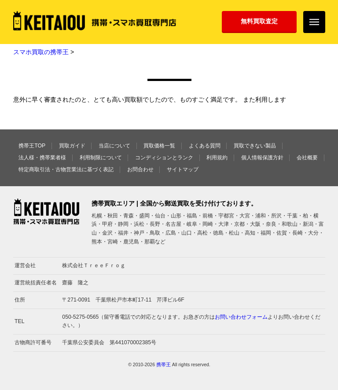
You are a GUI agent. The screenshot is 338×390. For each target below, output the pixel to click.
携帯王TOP (31, 146)
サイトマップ (182, 169)
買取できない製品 (255, 146)
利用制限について (101, 158)
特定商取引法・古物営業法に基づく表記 (66, 169)
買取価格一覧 (159, 146)
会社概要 (307, 158)
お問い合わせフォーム (241, 317)
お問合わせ (140, 169)
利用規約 (217, 158)
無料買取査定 (259, 21)
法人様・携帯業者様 (42, 158)
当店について (114, 146)
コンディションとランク (164, 158)
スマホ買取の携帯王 (41, 51)
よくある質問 (204, 146)
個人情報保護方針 (262, 158)
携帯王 (163, 364)
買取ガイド (72, 146)
